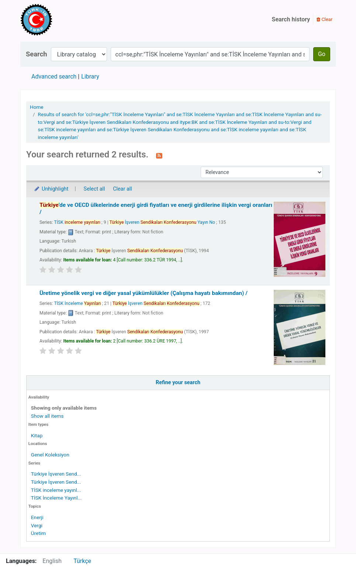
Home (37, 107)
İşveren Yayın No (162, 222)
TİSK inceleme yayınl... (56, 490)
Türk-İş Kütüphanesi (57, 19)
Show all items (47, 416)
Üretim (38, 533)
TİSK (77, 222)
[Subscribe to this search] (159, 155)
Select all (94, 189)
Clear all (122, 189)
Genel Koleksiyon (50, 455)
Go (321, 54)
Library (90, 76)
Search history (291, 19)
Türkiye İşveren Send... (56, 474)
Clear (324, 19)
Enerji (37, 517)
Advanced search (53, 76)
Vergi (36, 525)
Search (36, 54)
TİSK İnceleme (77, 303)
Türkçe (82, 560)
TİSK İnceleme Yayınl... (56, 498)
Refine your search (178, 382)
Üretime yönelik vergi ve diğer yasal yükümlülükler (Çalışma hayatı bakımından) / (143, 293)
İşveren (156, 303)
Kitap (37, 435)
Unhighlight (51, 189)
